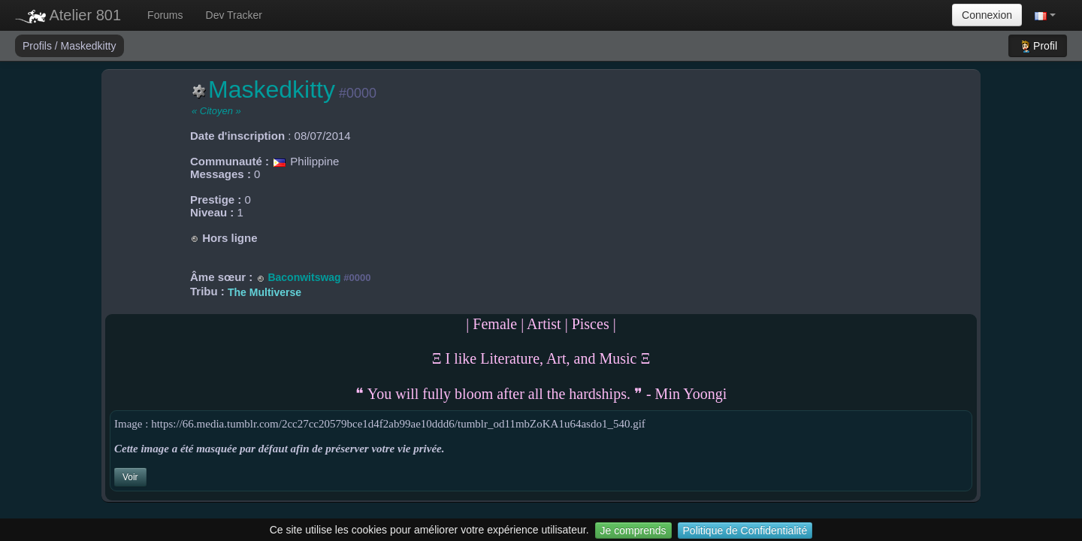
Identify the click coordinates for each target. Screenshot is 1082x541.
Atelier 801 (68, 15)
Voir (130, 477)
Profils (39, 46)
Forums (165, 15)
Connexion (987, 15)
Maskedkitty (88, 46)
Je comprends (633, 530)
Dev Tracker (234, 15)
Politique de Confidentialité (745, 530)
